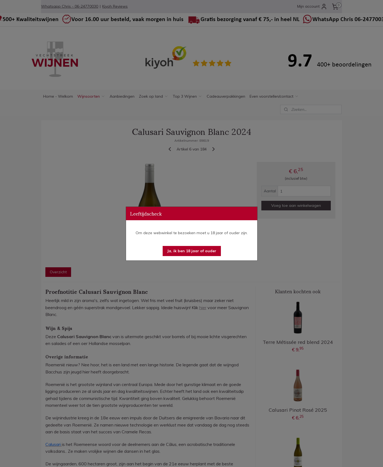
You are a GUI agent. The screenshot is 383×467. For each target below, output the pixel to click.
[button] (192, 251)
